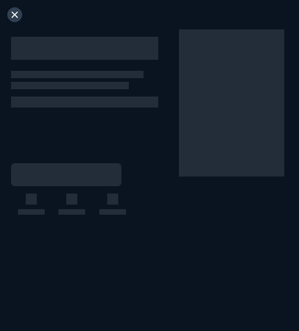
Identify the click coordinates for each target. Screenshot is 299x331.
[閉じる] (14, 14)
